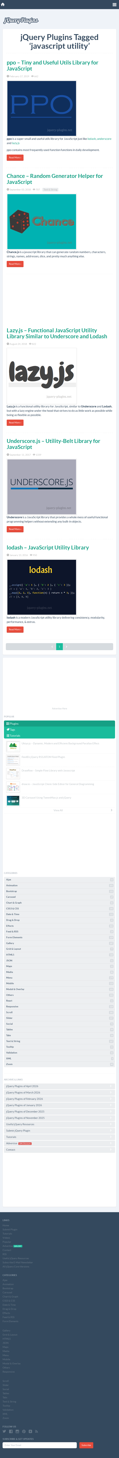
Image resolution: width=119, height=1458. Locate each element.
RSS (5, 1254)
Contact (59, 1149)
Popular (7, 1241)
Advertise (59, 1143)
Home (6, 1225)
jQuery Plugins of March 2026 (59, 1092)
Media (60, 972)
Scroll (60, 1012)
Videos (6, 1237)
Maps (60, 966)
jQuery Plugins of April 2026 (59, 1086)
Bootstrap (60, 891)
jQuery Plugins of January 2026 (59, 1105)
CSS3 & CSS (60, 908)
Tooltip (60, 1047)
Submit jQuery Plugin (59, 1130)
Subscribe (86, 1445)
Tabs (60, 1035)
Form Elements (60, 937)
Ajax (60, 879)
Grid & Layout (60, 949)
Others (60, 995)
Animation (60, 885)
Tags (11, 729)
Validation (60, 1052)
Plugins (13, 723)
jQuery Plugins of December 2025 (59, 1111)
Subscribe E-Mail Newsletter (18, 1262)
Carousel (60, 897)
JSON (60, 960)
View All (83, 810)
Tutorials (13, 735)
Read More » (15, 157)
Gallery (60, 943)
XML (60, 1058)
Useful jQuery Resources (59, 1124)
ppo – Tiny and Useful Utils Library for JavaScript (52, 65)
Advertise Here (59, 708)
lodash (92, 138)
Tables (60, 1029)
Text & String (50, 189)
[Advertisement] (59, 300)
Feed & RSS (60, 931)
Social (60, 1024)
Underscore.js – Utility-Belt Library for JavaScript (53, 444)
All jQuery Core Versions (16, 1266)
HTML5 (60, 954)
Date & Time (60, 914)
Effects (60, 926)
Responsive (60, 1006)
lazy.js (16, 143)
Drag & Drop (60, 920)
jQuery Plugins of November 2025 (59, 1117)
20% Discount (25, 1144)
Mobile (60, 983)
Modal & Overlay (60, 989)
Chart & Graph (60, 902)
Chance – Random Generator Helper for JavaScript (55, 179)
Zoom (60, 1064)
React (60, 1000)
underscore (104, 138)
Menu (60, 977)
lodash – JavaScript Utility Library (48, 547)
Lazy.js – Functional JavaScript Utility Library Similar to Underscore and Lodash (57, 333)
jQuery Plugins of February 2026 (59, 1098)
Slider (60, 1018)
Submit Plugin (10, 1229)
